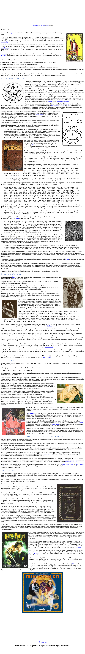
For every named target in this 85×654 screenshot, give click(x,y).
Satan (65, 104)
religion (4, 54)
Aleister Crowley (36, 144)
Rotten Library (35, 25)
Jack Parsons (55, 429)
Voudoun (49, 331)
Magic (47, 25)
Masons (50, 101)
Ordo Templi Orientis (63, 101)
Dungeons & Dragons (34, 559)
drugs (13, 281)
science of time (74, 465)
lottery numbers (47, 363)
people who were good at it (72, 467)
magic (11, 32)
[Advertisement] (42, 13)
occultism (3, 55)
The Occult (42, 25)
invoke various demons (57, 105)
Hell (68, 105)
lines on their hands (67, 470)
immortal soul (49, 352)
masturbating (4, 42)
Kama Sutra (31, 419)
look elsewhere (5, 48)
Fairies (79, 553)
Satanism (74, 569)
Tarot (37, 150)
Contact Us (42, 648)
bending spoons (47, 459)
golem (81, 428)
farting (67, 263)
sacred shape (39, 114)
